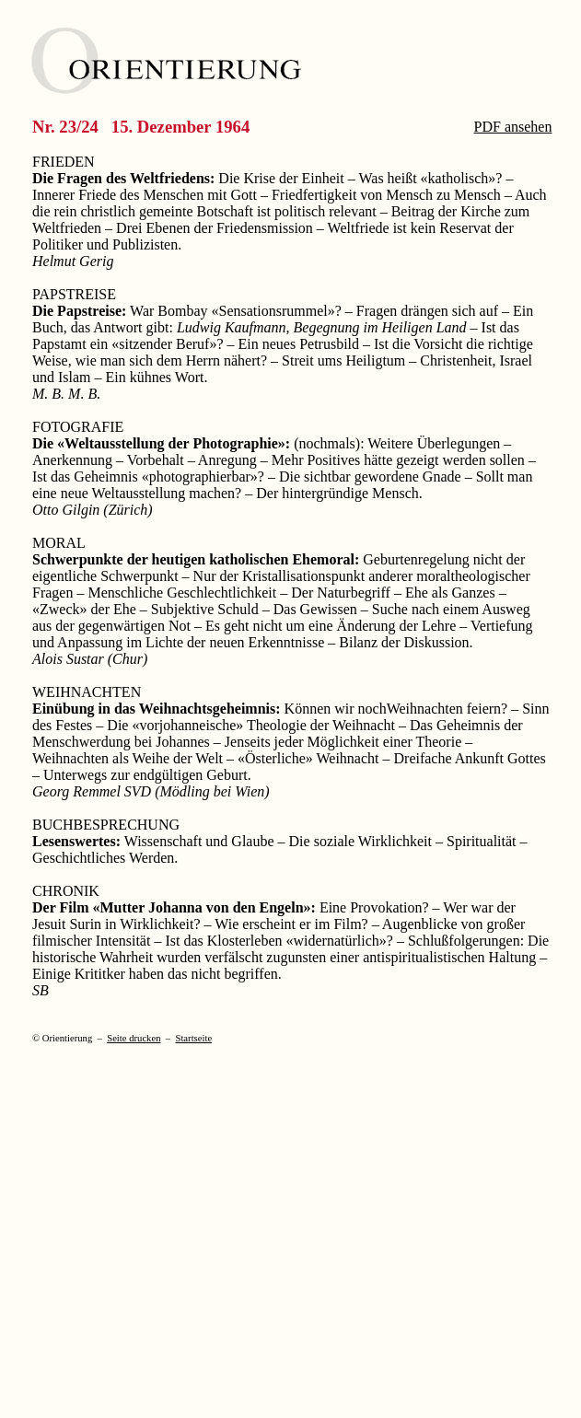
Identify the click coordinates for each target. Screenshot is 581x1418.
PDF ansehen (513, 126)
